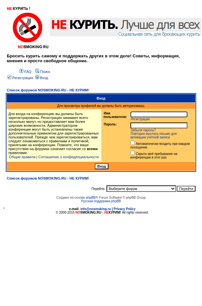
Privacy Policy (125, 209)
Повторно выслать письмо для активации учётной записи (153, 135)
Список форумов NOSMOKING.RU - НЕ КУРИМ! (48, 90)
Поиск (42, 72)
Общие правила (22, 157)
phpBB (90, 197)
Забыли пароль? (143, 130)
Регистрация (20, 78)
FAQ (25, 72)
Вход (41, 78)
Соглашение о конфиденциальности (69, 157)
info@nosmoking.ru (95, 209)
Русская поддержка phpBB (101, 201)
